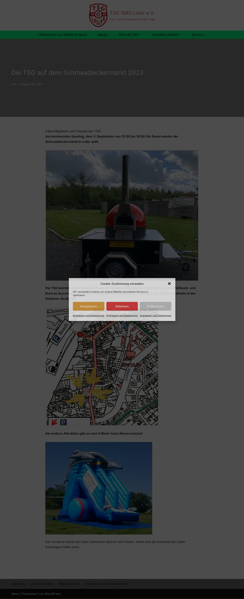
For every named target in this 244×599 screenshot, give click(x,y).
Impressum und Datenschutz (88, 315)
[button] (169, 284)
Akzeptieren (88, 306)
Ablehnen (122, 306)
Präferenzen (155, 306)
